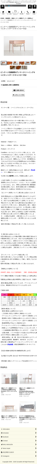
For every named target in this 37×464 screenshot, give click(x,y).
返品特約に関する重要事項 (10, 85)
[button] (2, 7)
